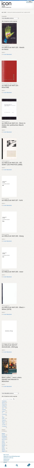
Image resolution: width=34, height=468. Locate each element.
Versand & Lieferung (8, 457)
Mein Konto (6, 454)
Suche (17, 465)
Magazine (4, 420)
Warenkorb (26, 464)
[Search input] (8, 399)
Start (4, 12)
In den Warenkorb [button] (7, 54)
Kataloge (4, 409)
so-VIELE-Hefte (3, 417)
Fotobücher (4, 414)
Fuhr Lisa (4, 439)
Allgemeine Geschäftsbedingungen (11, 456)
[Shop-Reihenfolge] (10, 18)
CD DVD (3, 424)
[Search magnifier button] (14, 399)
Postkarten (4, 426)
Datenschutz (6, 459)
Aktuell (5, 462)
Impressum (6, 460)
